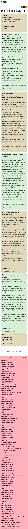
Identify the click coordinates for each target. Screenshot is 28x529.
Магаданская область (8, 411)
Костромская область (8, 398)
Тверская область (7, 504)
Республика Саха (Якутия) (9, 474)
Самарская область (8, 487)
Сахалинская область (8, 492)
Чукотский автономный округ (10, 524)
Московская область (8, 414)
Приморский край (7, 435)
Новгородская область (8, 422)
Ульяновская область (8, 513)
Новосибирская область (9, 424)
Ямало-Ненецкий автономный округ (12, 526)
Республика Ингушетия (9, 461)
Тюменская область (8, 509)
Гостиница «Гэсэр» (7, 339)
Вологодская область (8, 375)
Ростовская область (8, 483)
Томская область (7, 505)
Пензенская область (8, 431)
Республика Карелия (8, 464)
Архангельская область (9, 364)
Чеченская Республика (8, 520)
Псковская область (8, 437)
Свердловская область (9, 494)
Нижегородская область (9, 420)
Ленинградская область (9, 407)
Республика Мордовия (8, 472)
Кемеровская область (8, 394)
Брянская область (7, 370)
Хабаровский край (7, 515)
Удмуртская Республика (9, 511)
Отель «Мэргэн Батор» (8, 337)
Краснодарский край (8, 399)
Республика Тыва (7, 479)
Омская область (7, 426)
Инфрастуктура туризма (10, 450)
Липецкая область (7, 409)
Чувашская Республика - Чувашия (11, 522)
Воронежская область (8, 377)
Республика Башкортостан (9, 442)
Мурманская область (8, 416)
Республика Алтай (7, 441)
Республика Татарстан (8, 477)
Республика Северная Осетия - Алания (12, 476)
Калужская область (8, 388)
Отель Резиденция (7, 341)
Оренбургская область (8, 427)
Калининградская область (9, 386)
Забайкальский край (8, 379)
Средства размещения (9, 455)
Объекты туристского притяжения (12, 448)
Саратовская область (8, 490)
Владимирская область (9, 371)
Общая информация (9, 446)
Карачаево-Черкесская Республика (12, 392)
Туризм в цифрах (8, 452)
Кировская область (8, 396)
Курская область (7, 405)
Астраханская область (8, 366)
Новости (6, 457)
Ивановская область (8, 381)
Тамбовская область (8, 502)
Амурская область (7, 362)
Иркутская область (8, 383)
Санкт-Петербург (7, 489)
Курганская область (8, 403)
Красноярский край (8, 401)
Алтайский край (7, 360)
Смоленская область (8, 498)
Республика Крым (7, 468)
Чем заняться (7, 454)
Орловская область (8, 429)
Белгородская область (8, 368)
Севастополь (6, 496)
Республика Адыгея (8, 439)
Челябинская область (8, 518)
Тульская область (7, 507)
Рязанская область (8, 485)
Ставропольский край (8, 500)
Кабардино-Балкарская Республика (12, 385)
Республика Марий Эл (8, 470)
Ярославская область (8, 528)
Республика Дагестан (8, 459)
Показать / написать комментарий (14, 351)
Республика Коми (7, 466)
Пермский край (7, 433)
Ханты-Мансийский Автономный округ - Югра (14, 517)
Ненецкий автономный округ (10, 418)
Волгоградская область (9, 373)
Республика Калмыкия (8, 462)
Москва (5, 413)
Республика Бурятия (8, 444)
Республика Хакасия (8, 481)
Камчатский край (7, 390)
